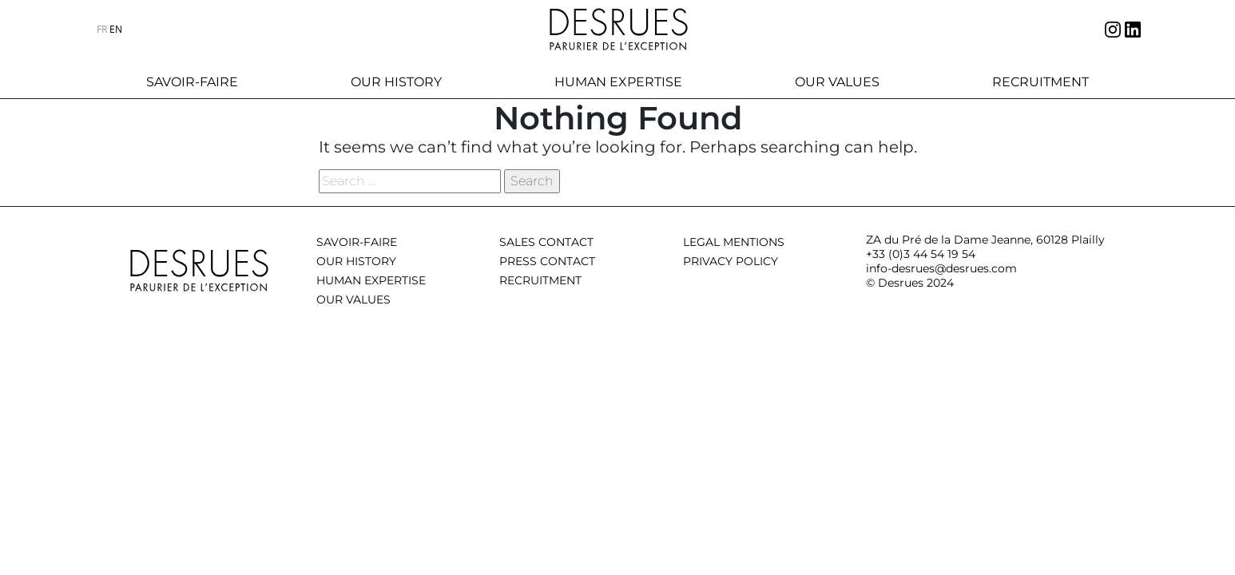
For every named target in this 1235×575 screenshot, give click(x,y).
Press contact (547, 261)
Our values (837, 81)
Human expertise (618, 81)
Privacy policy (730, 261)
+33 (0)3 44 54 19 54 (920, 254)
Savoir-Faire (356, 242)
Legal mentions (733, 242)
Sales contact (546, 242)
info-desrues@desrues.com (941, 268)
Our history (396, 81)
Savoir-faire (192, 81)
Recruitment (1040, 81)
